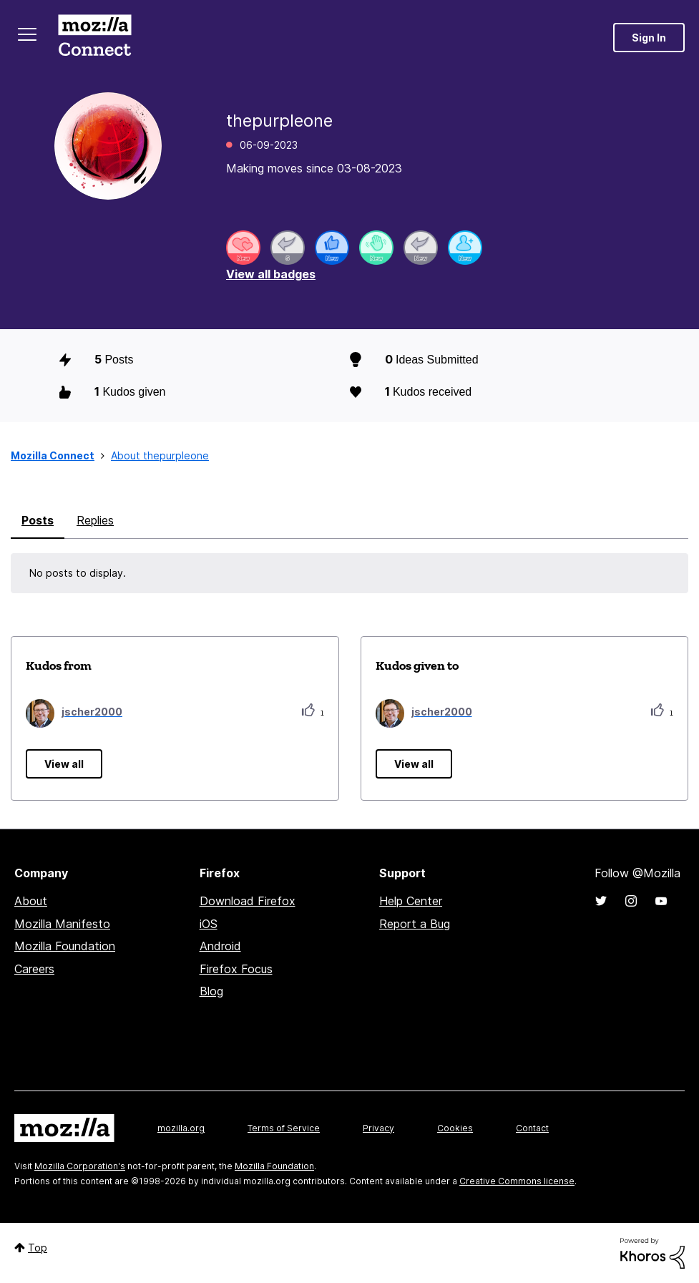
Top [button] (37, 1247)
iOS (208, 924)
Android (220, 946)
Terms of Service (284, 1128)
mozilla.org (181, 1128)
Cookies (455, 1128)
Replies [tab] (95, 520)
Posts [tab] (37, 520)
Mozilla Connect (94, 37)
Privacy (378, 1128)
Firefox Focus (236, 969)
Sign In (649, 37)
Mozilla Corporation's (79, 1166)
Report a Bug (414, 924)
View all (64, 764)
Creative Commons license (517, 1181)
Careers (34, 969)
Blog (211, 991)
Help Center (410, 901)
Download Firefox (247, 901)
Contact (532, 1128)
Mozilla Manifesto (62, 924)
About (30, 901)
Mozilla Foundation (64, 946)
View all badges (271, 274)
